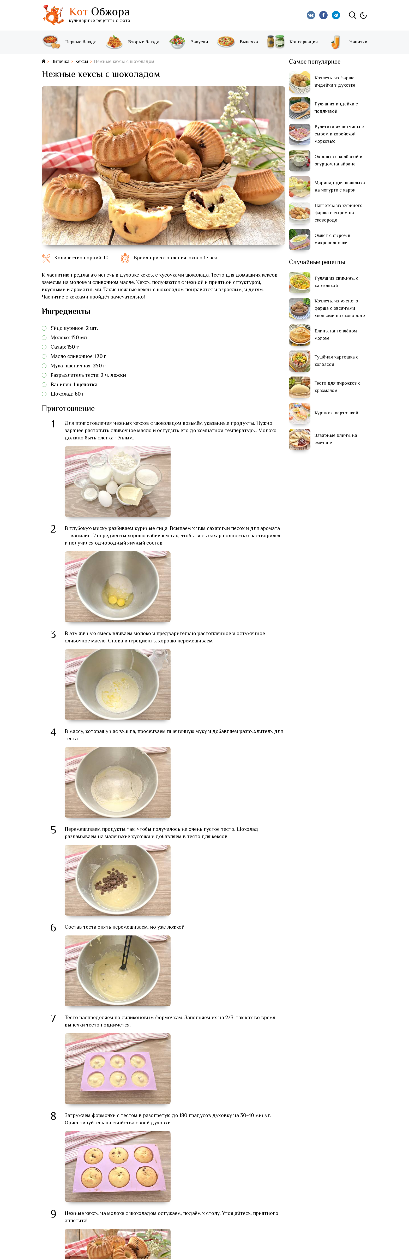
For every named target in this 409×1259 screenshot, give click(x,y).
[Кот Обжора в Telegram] (336, 15)
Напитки (346, 42)
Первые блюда (69, 42)
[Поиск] (352, 15)
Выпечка (237, 42)
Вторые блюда (132, 42)
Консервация (292, 42)
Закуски (187, 42)
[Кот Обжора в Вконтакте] (311, 15)
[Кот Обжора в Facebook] (323, 15)
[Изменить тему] (363, 15)
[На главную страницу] (43, 62)
